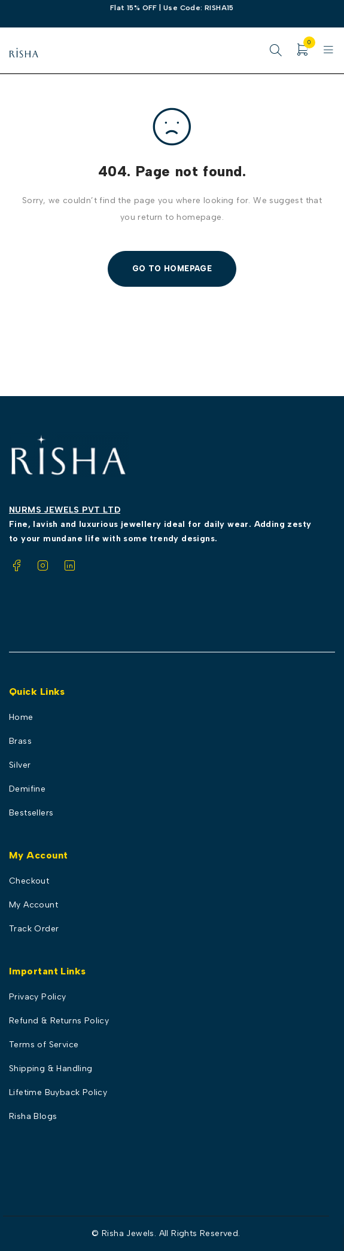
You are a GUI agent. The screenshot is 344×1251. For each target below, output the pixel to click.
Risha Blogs (33, 1116)
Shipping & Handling (51, 1068)
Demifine (27, 789)
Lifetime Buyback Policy (58, 1092)
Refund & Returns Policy (59, 1021)
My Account (33, 905)
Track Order (34, 929)
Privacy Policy (37, 997)
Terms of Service (43, 1045)
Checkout (29, 881)
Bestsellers (31, 813)
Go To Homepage (172, 268)
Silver (20, 765)
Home (21, 717)
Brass (20, 741)
